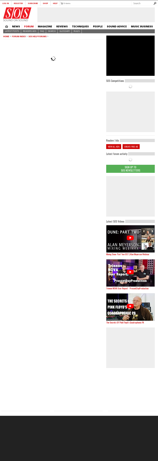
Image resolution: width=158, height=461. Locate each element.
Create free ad (131, 146)
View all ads (114, 146)
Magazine (45, 26)
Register (18, 3)
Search (52, 31)
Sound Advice (117, 26)
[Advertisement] (130, 196)
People (98, 26)
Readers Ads (29, 31)
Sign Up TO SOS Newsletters (130, 168)
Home (6, 26)
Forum (29, 26)
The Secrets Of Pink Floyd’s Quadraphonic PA (125, 322)
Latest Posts (12, 31)
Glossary (65, 31)
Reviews (62, 26)
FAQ (42, 31)
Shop (45, 3)
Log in (5, 3)
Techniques (80, 26)
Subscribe (33, 3)
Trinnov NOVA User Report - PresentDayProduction (127, 288)
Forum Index (19, 36)
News (16, 26)
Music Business (142, 26)
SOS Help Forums (37, 36)
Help (55, 3)
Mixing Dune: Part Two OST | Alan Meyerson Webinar (127, 254)
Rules (77, 31)
